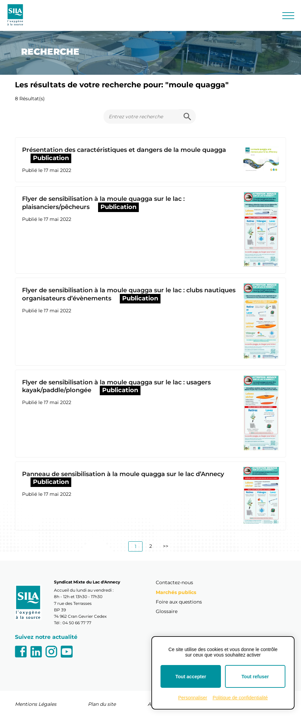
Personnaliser (192, 697)
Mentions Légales (35, 704)
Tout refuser (255, 676)
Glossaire (166, 611)
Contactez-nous (174, 582)
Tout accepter (190, 676)
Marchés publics (176, 592)
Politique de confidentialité (240, 697)
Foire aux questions (179, 602)
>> (165, 546)
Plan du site (102, 704)
